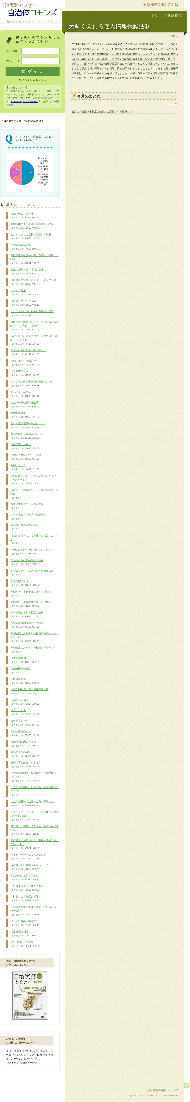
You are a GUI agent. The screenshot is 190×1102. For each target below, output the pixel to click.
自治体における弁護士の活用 (26, 562)
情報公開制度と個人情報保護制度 (29, 691)
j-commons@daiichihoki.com (24, 101)
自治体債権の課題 (25, 754)
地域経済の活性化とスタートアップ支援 (33, 282)
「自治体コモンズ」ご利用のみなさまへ (23, 121)
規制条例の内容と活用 (25, 743)
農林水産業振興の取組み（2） (27, 425)
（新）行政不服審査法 (25, 923)
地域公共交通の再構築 (25, 302)
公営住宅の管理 (25, 583)
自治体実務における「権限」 (26, 456)
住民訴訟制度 (25, 680)
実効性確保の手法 (25, 733)
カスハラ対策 (25, 292)
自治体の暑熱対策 (25, 247)
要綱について (25, 467)
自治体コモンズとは (162, 4)
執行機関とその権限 (25, 944)
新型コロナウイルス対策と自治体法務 (32, 572)
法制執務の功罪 (25, 701)
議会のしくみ (25, 712)
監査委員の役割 (25, 722)
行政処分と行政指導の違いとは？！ (30, 867)
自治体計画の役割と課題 (24, 527)
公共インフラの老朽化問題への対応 (30, 236)
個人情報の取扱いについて (163, 1090)
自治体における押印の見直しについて (32, 551)
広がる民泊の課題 (20, 670)
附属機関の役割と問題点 (25, 877)
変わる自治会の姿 (25, 394)
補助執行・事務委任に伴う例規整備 (30, 593)
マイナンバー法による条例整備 (29, 856)
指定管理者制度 (25, 933)
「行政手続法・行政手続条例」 (28, 888)
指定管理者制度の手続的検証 (26, 625)
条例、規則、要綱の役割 (25, 362)
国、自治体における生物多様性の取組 (32, 313)
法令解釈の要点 (25, 373)
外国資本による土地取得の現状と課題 (32, 226)
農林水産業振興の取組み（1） (27, 435)
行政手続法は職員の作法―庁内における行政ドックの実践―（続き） (34, 325)
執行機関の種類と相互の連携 (26, 614)
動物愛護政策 (25, 415)
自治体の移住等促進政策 (25, 404)
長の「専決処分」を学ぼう (26, 764)
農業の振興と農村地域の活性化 (28, 271)
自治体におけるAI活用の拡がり (28, 352)
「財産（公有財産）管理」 (25, 898)
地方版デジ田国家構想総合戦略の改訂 (32, 383)
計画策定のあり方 (25, 446)
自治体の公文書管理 (25, 215)
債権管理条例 (25, 660)
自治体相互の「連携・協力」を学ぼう (33, 803)
